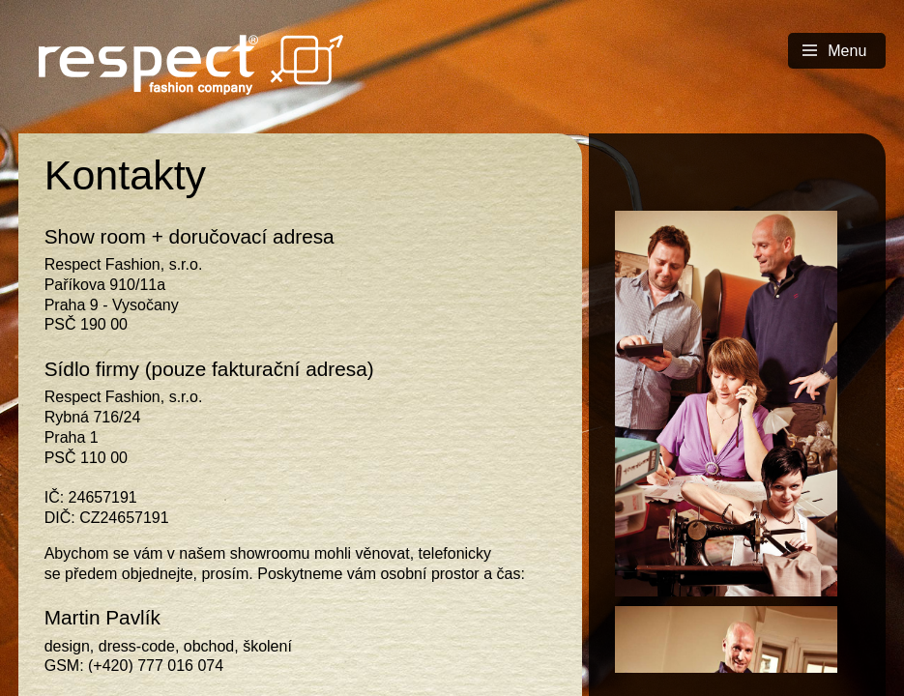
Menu (834, 51)
